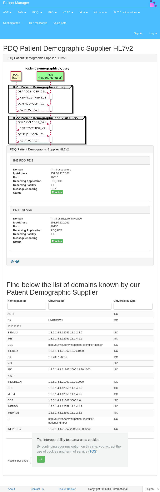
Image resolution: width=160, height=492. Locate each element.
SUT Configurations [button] (127, 12)
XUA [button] (83, 12)
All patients (100, 12)
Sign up (138, 33)
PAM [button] (22, 12)
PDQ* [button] (37, 12)
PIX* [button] (52, 12)
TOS (92, 451)
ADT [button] (7, 12)
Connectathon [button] (13, 22)
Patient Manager (16, 3)
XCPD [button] (68, 12)
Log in (153, 33)
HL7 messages (38, 22)
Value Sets (59, 22)
